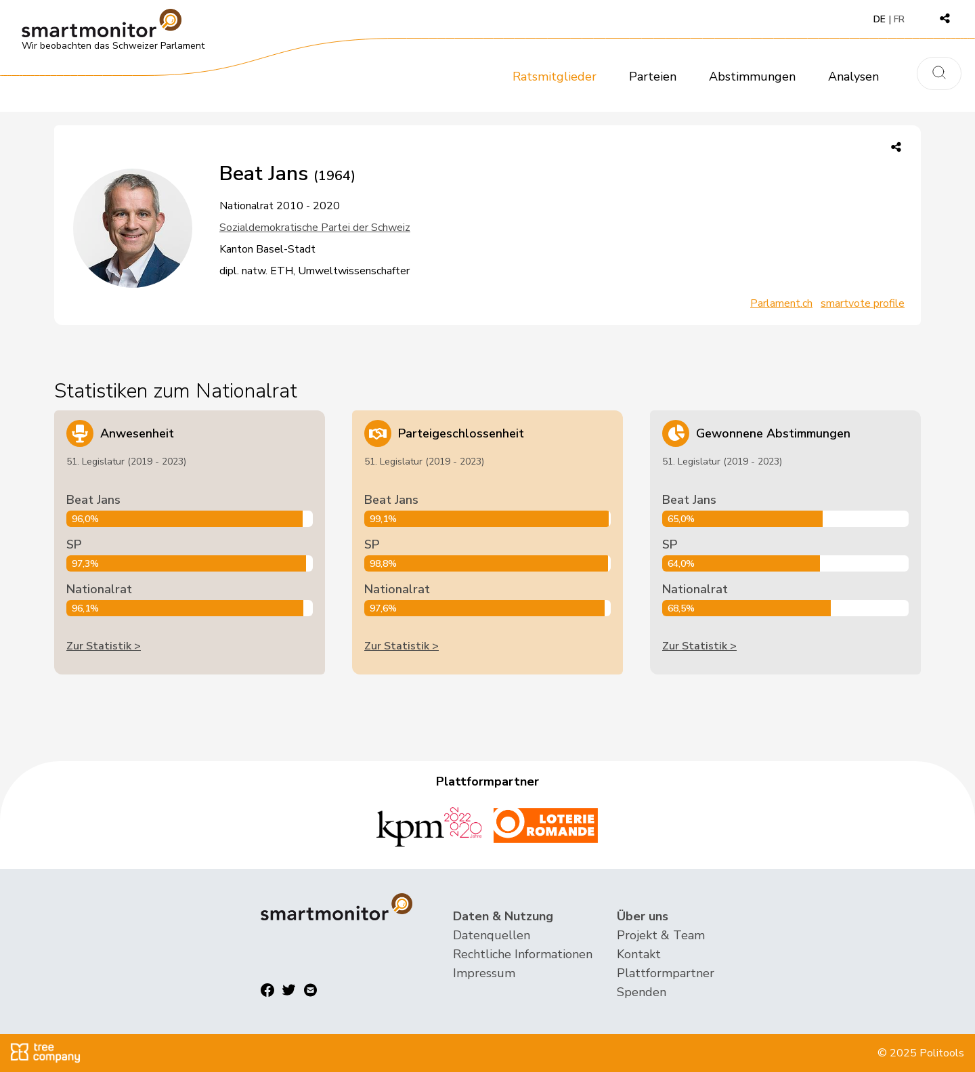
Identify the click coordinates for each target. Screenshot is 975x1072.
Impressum (484, 973)
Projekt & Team (661, 935)
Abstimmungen (752, 76)
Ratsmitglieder (555, 76)
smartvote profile (863, 303)
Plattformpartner (665, 973)
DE (879, 19)
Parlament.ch (781, 303)
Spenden (641, 992)
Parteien (652, 76)
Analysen (853, 76)
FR (899, 19)
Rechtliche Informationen (522, 954)
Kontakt (639, 954)
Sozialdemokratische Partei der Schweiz (314, 227)
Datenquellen (491, 935)
